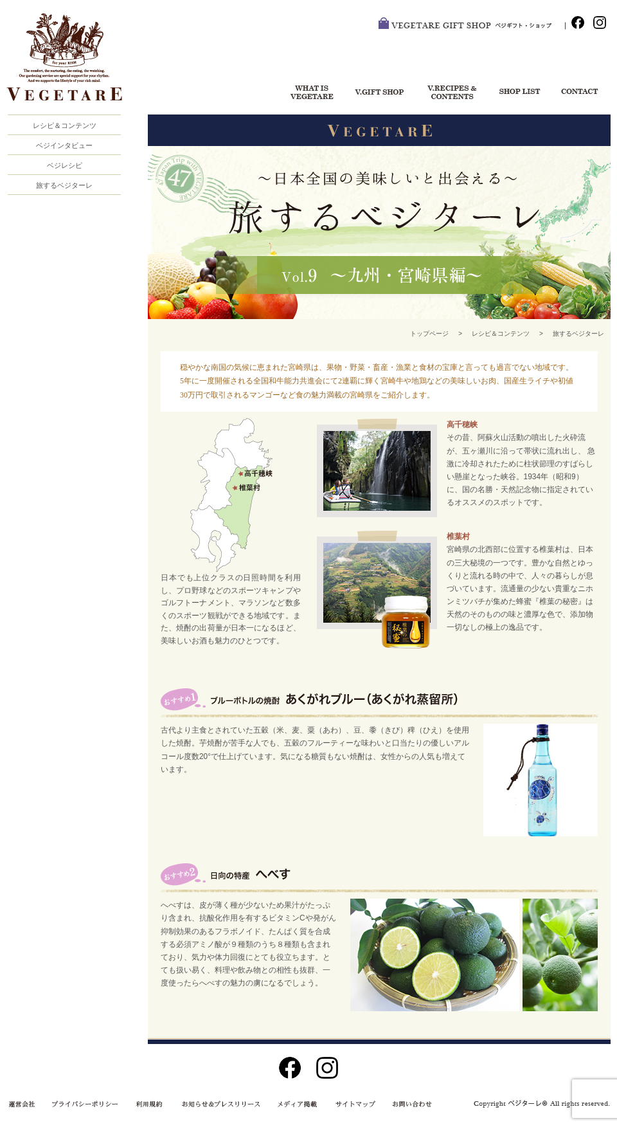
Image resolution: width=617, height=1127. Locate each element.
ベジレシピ (64, 165)
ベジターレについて (308, 93)
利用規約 (151, 1104)
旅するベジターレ (64, 185)
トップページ (429, 333)
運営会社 (25, 1104)
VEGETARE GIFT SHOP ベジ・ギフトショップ (471, 25)
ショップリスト (514, 93)
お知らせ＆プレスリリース (218, 1104)
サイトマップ (353, 1104)
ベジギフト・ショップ (379, 93)
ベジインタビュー (64, 145)
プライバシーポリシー (86, 1104)
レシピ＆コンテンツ (501, 333)
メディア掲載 (292, 1104)
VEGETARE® (70, 64)
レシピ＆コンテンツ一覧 (450, 93)
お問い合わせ (578, 93)
